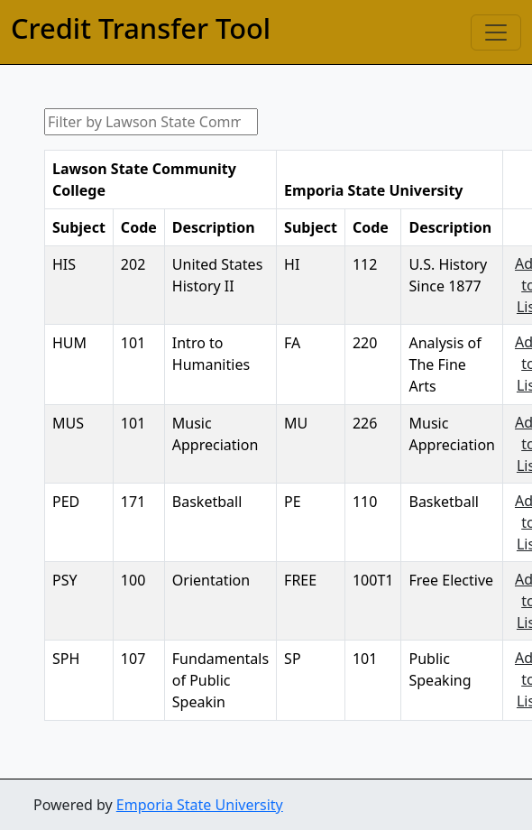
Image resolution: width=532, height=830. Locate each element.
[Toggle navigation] (496, 32)
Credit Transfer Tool (141, 28)
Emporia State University (199, 805)
